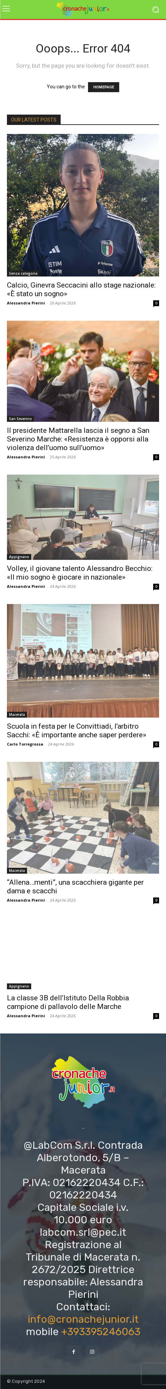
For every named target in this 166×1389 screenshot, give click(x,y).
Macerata (17, 714)
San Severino (20, 418)
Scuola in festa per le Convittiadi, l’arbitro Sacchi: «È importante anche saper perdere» (76, 730)
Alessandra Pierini (26, 302)
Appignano (19, 556)
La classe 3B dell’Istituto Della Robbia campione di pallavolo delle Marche (68, 1002)
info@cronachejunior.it (83, 1319)
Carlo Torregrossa (25, 744)
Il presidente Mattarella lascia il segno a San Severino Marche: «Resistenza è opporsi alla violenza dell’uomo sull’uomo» (78, 439)
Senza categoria (23, 273)
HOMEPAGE (103, 87)
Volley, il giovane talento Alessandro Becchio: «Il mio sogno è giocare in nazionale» (79, 572)
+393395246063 (100, 1331)
